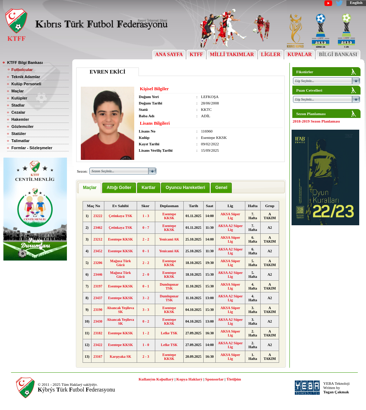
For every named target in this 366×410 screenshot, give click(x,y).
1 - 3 (145, 216)
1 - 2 (145, 333)
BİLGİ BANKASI (338, 54)
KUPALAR (299, 54)
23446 (97, 274)
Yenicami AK (169, 239)
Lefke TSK (169, 333)
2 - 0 (145, 274)
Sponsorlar (214, 379)
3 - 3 (145, 310)
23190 (97, 310)
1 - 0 (145, 345)
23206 (97, 263)
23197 (97, 286)
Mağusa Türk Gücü (120, 263)
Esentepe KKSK (169, 216)
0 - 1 (145, 251)
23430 (97, 321)
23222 (97, 216)
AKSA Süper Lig (230, 216)
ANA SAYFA (169, 54)
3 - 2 (145, 298)
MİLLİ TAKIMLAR (232, 54)
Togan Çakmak (336, 392)
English (356, 2)
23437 (97, 298)
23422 (97, 345)
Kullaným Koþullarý (155, 379)
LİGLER (271, 54)
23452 (97, 251)
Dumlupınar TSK (169, 286)
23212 (97, 239)
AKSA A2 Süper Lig (230, 228)
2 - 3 (145, 356)
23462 (97, 228)
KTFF (196, 54)
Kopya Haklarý (189, 379)
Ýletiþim (233, 379)
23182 (97, 333)
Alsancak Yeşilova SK (120, 310)
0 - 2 (145, 321)
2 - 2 (145, 239)
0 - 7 (145, 228)
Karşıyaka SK (120, 356)
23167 (97, 356)
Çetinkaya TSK (120, 216)
